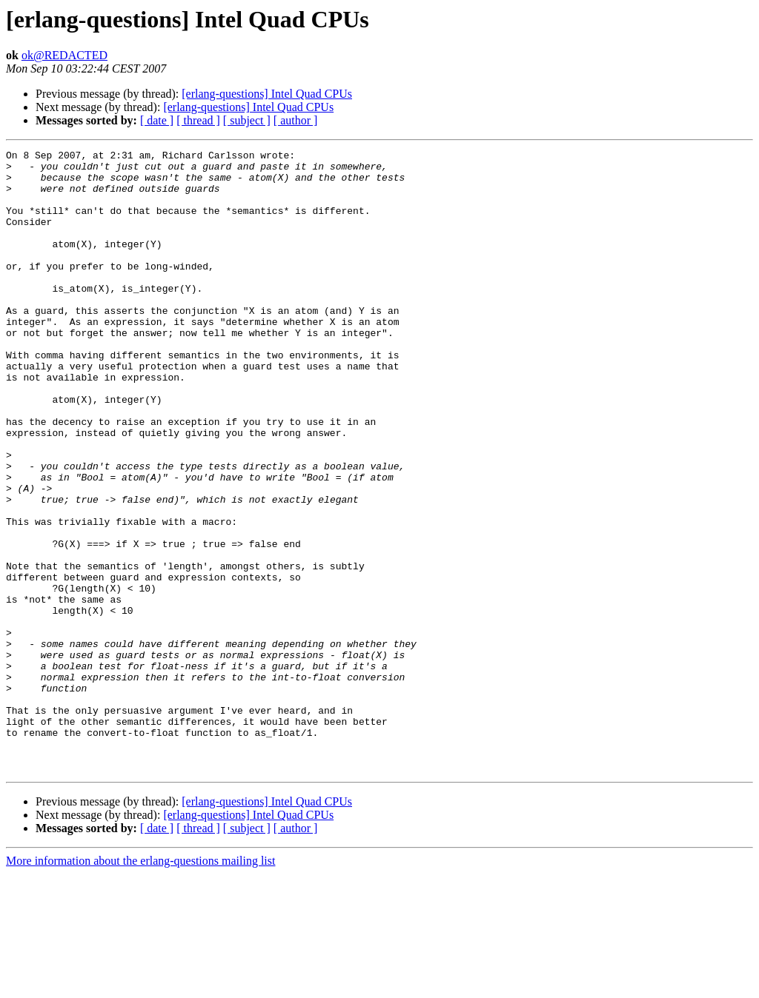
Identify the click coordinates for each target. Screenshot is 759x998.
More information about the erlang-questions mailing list (140, 985)
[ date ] (156, 120)
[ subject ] (247, 120)
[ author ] (296, 120)
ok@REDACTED (64, 55)
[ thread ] (198, 120)
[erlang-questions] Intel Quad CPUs (267, 93)
